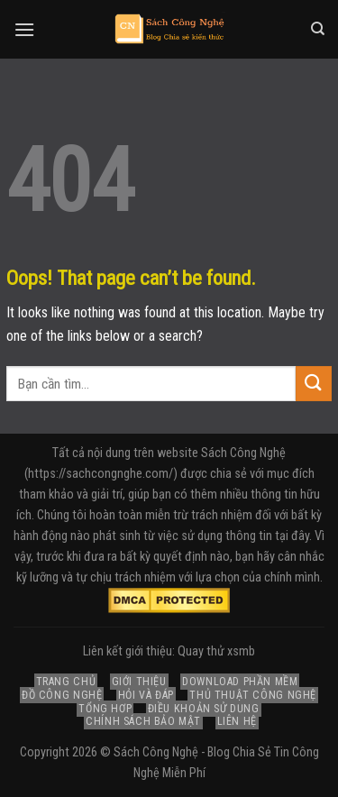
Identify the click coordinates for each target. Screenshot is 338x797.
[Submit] (314, 383)
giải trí (107, 494)
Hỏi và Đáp (146, 695)
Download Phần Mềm (239, 681)
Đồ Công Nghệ (62, 695)
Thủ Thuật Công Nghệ (252, 695)
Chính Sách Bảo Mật (143, 721)
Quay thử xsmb (216, 651)
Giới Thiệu (139, 681)
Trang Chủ (66, 681)
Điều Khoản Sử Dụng (204, 708)
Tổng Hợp (105, 708)
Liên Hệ (237, 721)
